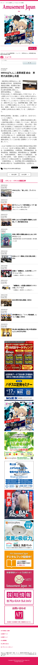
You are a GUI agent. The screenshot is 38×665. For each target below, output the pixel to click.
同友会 (5, 168)
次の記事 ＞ (25, 174)
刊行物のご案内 (5, 630)
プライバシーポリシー (7, 647)
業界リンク (4, 637)
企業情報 (4, 640)
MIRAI (13, 168)
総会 (19, 168)
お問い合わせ (5, 643)
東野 (16, 168)
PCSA (9, 168)
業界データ (4, 634)
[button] (32, 48)
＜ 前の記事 (13, 174)
